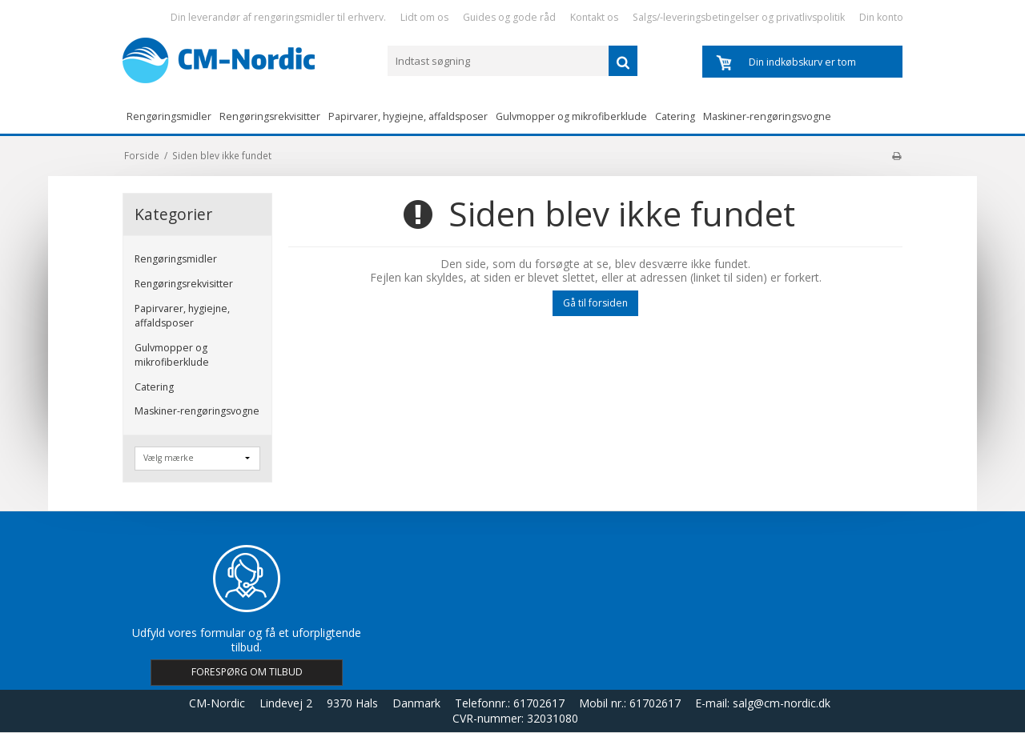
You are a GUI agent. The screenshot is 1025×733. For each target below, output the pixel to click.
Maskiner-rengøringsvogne (767, 116)
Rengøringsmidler (169, 116)
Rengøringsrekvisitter (269, 116)
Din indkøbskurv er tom (802, 62)
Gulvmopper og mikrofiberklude (571, 116)
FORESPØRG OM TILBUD (247, 672)
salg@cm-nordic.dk (781, 703)
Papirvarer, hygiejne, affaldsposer (408, 116)
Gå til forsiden (595, 303)
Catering (675, 116)
